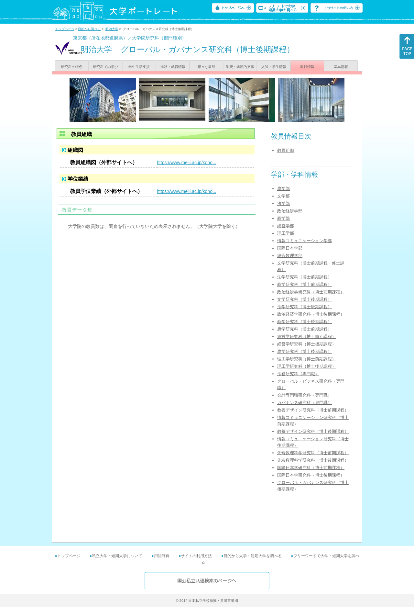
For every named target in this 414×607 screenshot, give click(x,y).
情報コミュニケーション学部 (304, 240)
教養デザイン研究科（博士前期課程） (313, 410)
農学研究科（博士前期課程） (304, 329)
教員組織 (285, 150)
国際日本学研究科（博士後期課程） (310, 475)
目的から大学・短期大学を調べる (252, 556)
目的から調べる (89, 29)
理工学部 (285, 233)
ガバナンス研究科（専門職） (304, 402)
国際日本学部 (289, 248)
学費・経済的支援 (240, 67)
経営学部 (285, 225)
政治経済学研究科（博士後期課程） (310, 314)
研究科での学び (105, 67)
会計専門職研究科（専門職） (304, 395)
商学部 (283, 218)
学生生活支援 (139, 67)
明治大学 (111, 29)
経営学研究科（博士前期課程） (306, 336)
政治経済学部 (289, 210)
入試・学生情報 (273, 67)
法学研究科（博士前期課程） (304, 277)
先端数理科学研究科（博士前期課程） (313, 452)
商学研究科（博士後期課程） (304, 321)
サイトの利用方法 (196, 556)
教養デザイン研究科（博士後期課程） (313, 431)
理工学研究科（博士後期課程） (306, 366)
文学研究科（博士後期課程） (304, 299)
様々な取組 (206, 67)
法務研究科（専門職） (298, 373)
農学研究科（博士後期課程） (304, 351)
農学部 (283, 188)
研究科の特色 (71, 67)
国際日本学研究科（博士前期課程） (310, 467)
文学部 (283, 196)
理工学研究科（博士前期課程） (306, 358)
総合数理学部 (289, 255)
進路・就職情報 (172, 67)
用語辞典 (161, 556)
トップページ (64, 29)
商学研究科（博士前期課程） (304, 284)
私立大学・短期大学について (117, 556)
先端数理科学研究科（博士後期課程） (313, 460)
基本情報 (341, 67)
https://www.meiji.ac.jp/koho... (186, 162)
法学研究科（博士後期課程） (304, 306)
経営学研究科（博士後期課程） (306, 344)
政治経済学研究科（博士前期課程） (310, 291)
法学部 (283, 203)
